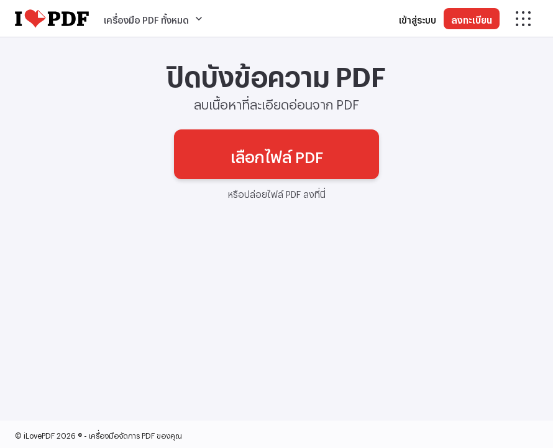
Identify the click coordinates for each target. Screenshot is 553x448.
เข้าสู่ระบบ (417, 18)
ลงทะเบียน (471, 18)
